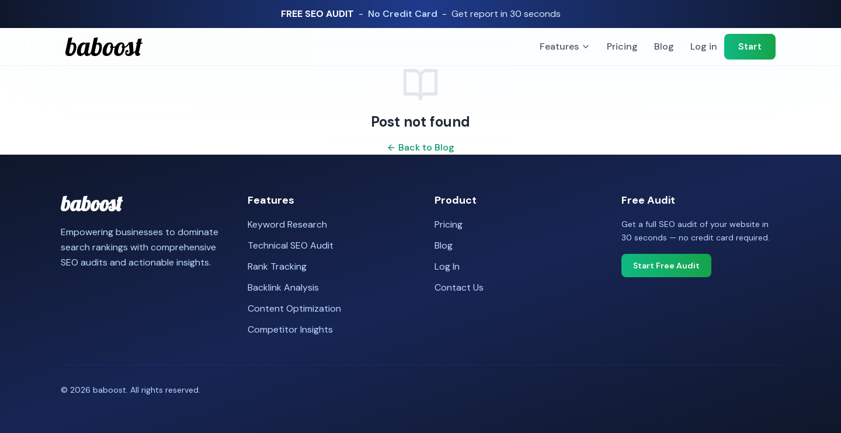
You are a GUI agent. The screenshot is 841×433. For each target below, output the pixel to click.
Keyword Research (287, 224)
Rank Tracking (277, 266)
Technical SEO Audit (290, 245)
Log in (703, 46)
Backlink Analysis (283, 287)
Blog (664, 46)
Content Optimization (294, 308)
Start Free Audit (666, 265)
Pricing (622, 46)
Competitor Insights (290, 329)
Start (750, 46)
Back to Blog (420, 147)
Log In (447, 266)
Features (565, 46)
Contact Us (459, 287)
